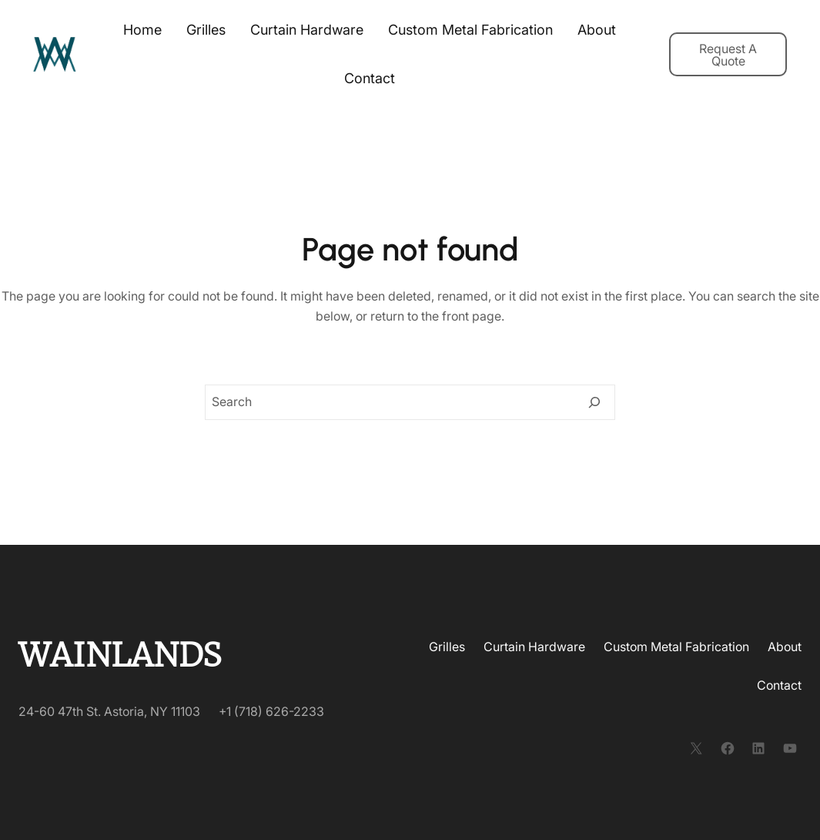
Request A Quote (728, 55)
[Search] (594, 402)
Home (142, 30)
